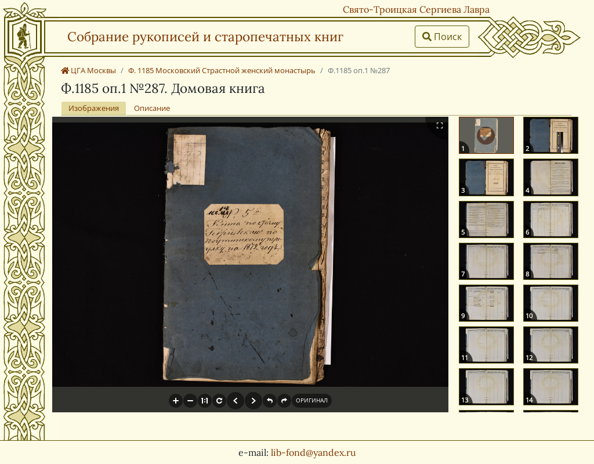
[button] (176, 401)
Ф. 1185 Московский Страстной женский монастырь (222, 70)
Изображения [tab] (93, 108)
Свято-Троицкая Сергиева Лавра (416, 9)
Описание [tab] (152, 108)
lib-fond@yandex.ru (313, 452)
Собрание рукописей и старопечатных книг (205, 36)
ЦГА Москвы (88, 70)
